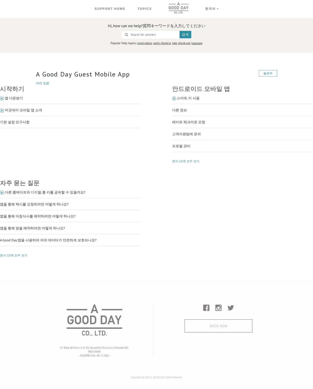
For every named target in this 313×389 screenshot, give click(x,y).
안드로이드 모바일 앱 (201, 88)
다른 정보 (179, 109)
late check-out (181, 43)
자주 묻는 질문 (20, 182)
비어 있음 (42, 83)
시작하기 (12, 88)
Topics (144, 8)
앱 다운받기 (14, 97)
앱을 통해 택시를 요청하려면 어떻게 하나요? (34, 204)
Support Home (110, 8)
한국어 (210, 8)
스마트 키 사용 (188, 97)
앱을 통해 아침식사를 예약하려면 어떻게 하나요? (37, 216)
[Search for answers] (151, 34)
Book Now (218, 326)
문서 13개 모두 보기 (13, 255)
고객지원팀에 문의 (186, 133)
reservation (144, 43)
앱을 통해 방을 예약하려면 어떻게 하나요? (32, 227)
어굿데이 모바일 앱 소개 (23, 109)
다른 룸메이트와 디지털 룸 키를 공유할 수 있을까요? (45, 192)
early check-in (162, 43)
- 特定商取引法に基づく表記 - (94, 354)
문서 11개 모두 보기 (186, 160)
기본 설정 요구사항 (15, 121)
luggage (196, 43)
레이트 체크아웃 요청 (188, 121)
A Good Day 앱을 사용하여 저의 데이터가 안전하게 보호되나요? (48, 239)
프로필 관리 (181, 145)
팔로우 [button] (268, 73)
